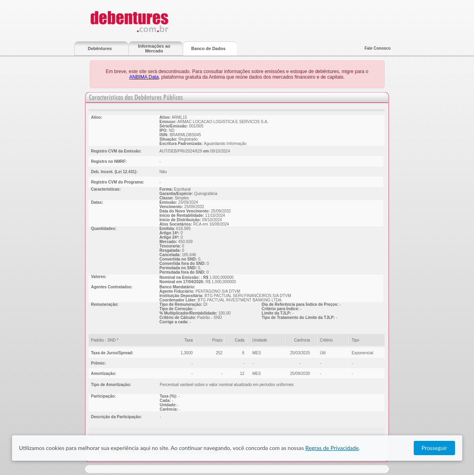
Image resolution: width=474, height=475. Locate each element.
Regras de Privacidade (332, 447)
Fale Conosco (377, 48)
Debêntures (100, 48)
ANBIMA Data (144, 77)
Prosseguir (434, 447)
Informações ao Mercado (154, 48)
